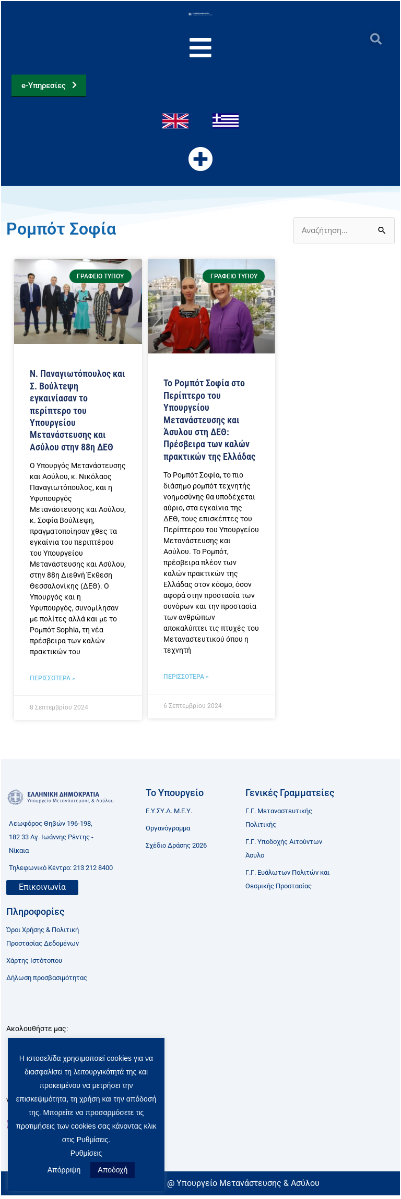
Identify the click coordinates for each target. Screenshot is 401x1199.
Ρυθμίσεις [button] (86, 1153)
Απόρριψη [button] (64, 1170)
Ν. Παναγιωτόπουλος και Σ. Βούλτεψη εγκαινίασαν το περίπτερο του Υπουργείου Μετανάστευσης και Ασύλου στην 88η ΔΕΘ (77, 414)
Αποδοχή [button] (112, 1170)
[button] (375, 38)
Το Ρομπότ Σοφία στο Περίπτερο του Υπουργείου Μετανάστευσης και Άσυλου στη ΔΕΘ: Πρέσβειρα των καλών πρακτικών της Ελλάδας (209, 424)
